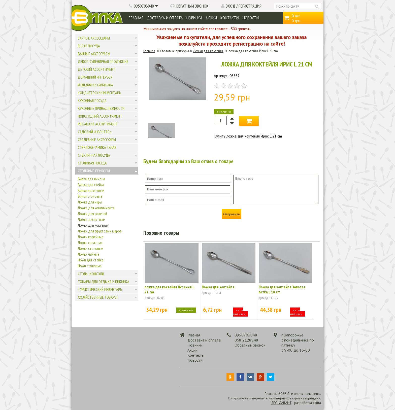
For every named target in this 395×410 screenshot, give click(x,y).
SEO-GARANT (281, 402)
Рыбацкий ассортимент (98, 123)
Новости (251, 18)
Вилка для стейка (91, 184)
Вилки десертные (91, 190)
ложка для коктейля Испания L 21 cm (169, 289)
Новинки (194, 18)
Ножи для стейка (90, 259)
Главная (136, 18)
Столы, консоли (91, 273)
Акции (211, 18)
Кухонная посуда (92, 100)
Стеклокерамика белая (97, 147)
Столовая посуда (92, 162)
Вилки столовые (90, 196)
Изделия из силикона (95, 84)
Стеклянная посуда (94, 155)
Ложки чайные (88, 254)
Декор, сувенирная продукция (103, 61)
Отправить (231, 214)
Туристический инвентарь (100, 289)
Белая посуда (89, 45)
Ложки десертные (91, 219)
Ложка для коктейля (218, 286)
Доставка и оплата (165, 18)
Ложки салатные (90, 242)
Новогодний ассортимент (100, 116)
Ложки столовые (90, 248)
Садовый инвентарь (95, 131)
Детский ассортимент (96, 69)
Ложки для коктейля (93, 225)
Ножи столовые (90, 265)
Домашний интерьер (95, 77)
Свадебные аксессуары (97, 139)
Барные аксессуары (94, 38)
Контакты (229, 18)
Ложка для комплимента (96, 207)
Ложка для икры (90, 201)
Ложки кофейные (90, 236)
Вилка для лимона (91, 178)
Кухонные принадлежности (101, 108)
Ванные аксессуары (94, 53)
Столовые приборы (94, 170)
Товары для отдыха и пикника (103, 281)
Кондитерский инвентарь (99, 92)
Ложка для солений (92, 213)
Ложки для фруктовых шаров (100, 230)
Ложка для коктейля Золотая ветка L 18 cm (282, 289)
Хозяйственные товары (97, 297)
